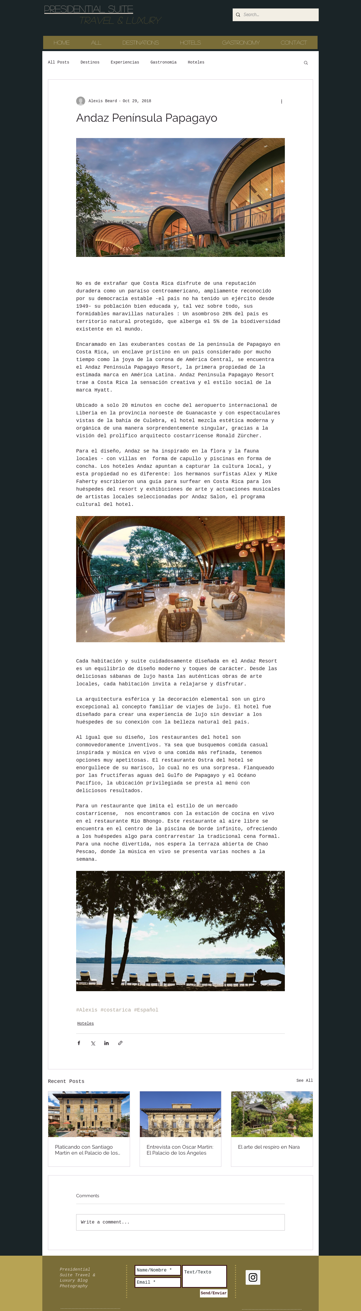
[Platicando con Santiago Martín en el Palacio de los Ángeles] (89, 1114)
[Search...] (275, 14)
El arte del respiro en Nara (269, 1147)
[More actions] (281, 101)
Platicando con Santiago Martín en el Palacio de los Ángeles (86, 1150)
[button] (306, 62)
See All (304, 1080)
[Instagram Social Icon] (253, 1277)
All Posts (58, 62)
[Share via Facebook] (79, 1043)
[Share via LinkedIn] (106, 1043)
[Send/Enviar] (214, 1293)
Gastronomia (164, 62)
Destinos (90, 62)
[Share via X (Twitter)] (92, 1043)
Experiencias (125, 62)
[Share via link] (120, 1043)
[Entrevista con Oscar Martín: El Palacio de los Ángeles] (180, 1114)
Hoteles (196, 62)
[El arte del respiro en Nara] (272, 1114)
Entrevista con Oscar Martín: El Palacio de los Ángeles (180, 1150)
